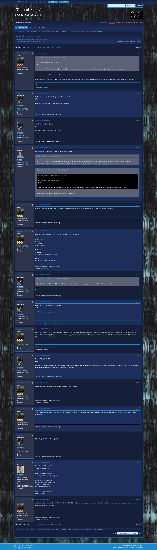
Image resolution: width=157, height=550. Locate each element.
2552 (56, 47)
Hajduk (19, 147)
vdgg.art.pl (112, 22)
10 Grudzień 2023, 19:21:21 (42, 382)
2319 (47, 47)
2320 (51, 47)
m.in (122, 412)
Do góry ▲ (140, 545)
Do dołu (18, 47)
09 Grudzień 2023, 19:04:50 (42, 53)
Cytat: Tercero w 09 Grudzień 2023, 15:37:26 (51, 57)
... (32, 47)
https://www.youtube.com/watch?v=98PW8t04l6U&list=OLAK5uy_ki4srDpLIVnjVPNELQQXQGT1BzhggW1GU (72, 163)
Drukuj (138, 47)
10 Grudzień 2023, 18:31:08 (42, 355)
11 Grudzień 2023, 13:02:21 (42, 499)
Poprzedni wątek (123, 41)
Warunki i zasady (132, 545)
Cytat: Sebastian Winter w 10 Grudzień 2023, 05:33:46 (54, 279)
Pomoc (125, 545)
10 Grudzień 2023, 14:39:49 (42, 274)
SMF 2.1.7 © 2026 (18, 545)
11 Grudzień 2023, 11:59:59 (42, 435)
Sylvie (87, 31)
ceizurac (20, 462)
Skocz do (113, 533)
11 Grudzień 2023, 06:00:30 (42, 408)
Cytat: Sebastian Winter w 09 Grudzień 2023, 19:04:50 (54, 170)
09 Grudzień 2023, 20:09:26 (42, 120)
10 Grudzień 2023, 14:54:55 (42, 301)
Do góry (18, 524)
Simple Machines (28, 545)
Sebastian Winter (24, 53)
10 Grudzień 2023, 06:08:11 (42, 231)
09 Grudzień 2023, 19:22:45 (42, 93)
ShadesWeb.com (28, 547)
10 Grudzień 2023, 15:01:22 (42, 329)
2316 (34, 47)
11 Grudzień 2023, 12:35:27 (42, 462)
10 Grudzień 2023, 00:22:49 (42, 147)
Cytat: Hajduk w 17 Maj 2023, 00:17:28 (49, 156)
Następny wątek (135, 41)
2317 (38, 47)
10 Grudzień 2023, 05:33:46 (42, 204)
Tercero (20, 93)
